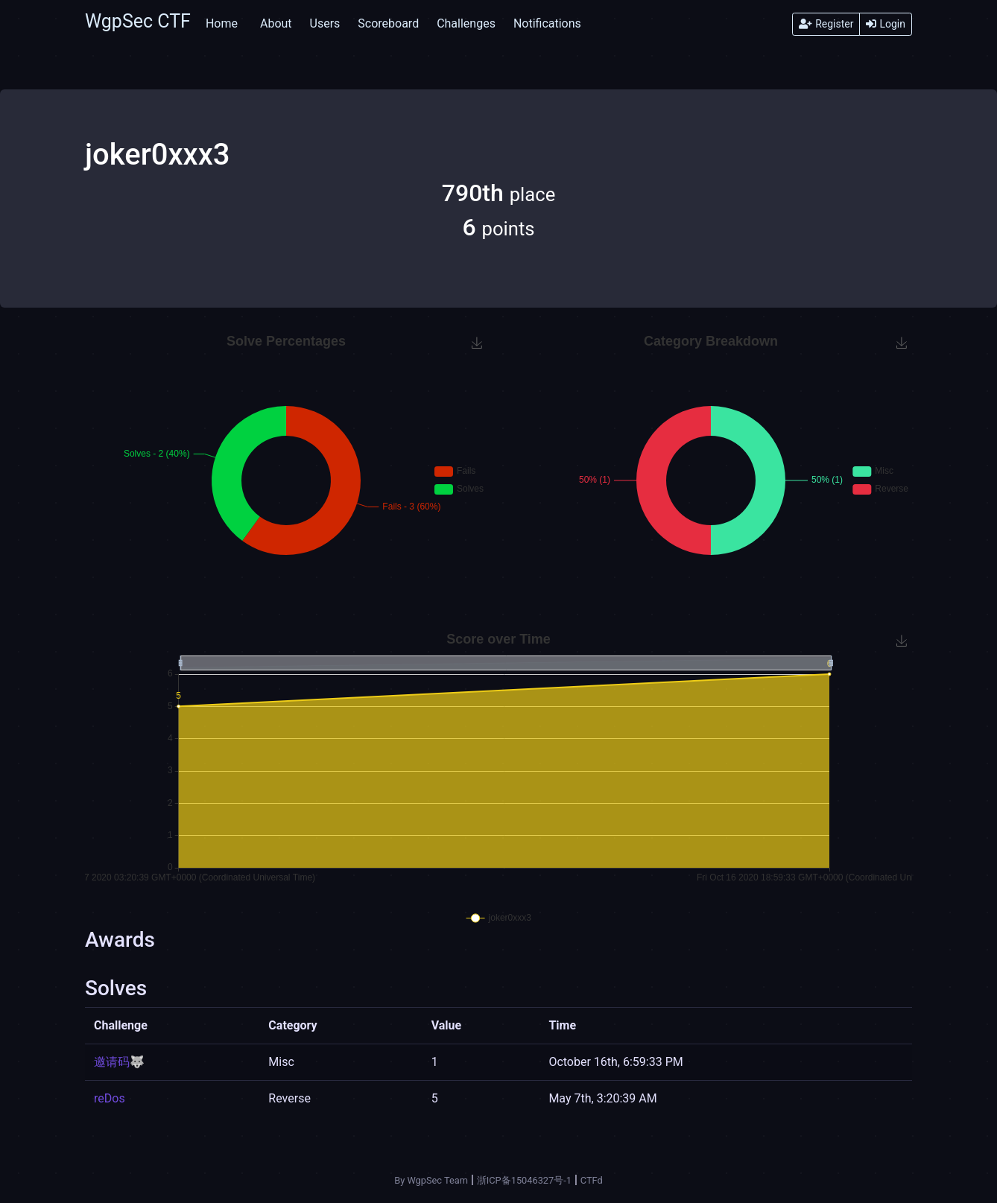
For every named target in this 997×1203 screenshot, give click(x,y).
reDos (109, 1098)
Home (222, 23)
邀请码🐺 (119, 1062)
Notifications (547, 23)
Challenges (466, 23)
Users (325, 23)
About (276, 23)
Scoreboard (388, 23)
